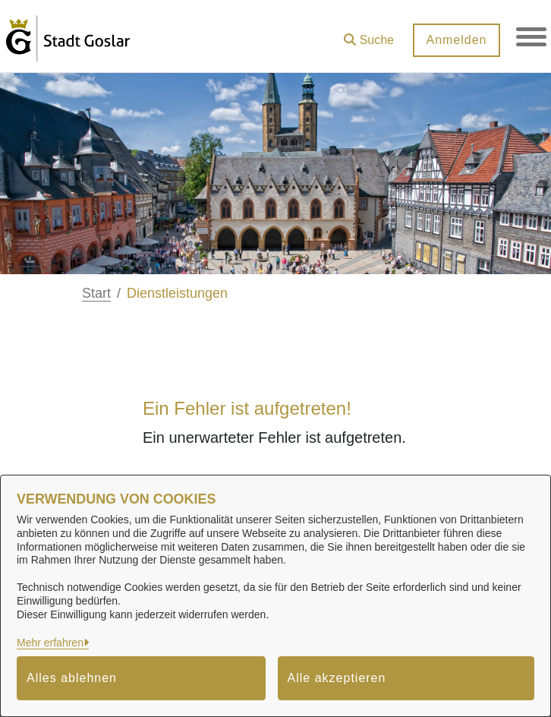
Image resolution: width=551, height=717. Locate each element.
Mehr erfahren (50, 642)
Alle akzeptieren (337, 677)
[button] (368, 34)
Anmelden (456, 39)
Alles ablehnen (72, 677)
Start (96, 293)
